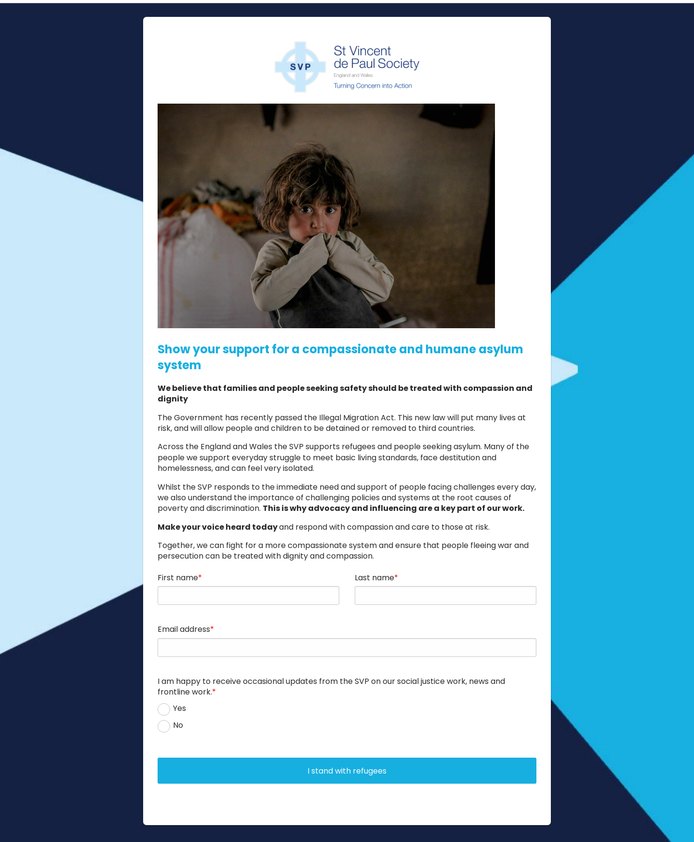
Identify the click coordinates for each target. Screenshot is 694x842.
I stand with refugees (347, 770)
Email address (184, 629)
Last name (374, 577)
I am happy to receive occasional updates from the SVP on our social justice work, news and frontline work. (331, 686)
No (178, 725)
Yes (179, 708)
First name (178, 577)
